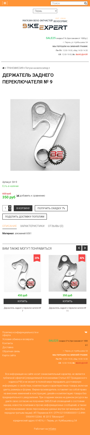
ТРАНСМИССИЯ (15, 68)
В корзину (23, 208)
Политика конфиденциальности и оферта (20, 334)
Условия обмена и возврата (17, 339)
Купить (22, 301)
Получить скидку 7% (51, 208)
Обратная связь (11, 351)
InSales (52, 428)
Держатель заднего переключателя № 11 (67, 309)
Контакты (7, 343)
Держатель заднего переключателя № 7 (22, 309)
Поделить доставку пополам (24, 216)
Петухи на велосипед (36, 68)
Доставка (7, 347)
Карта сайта (9, 355)
